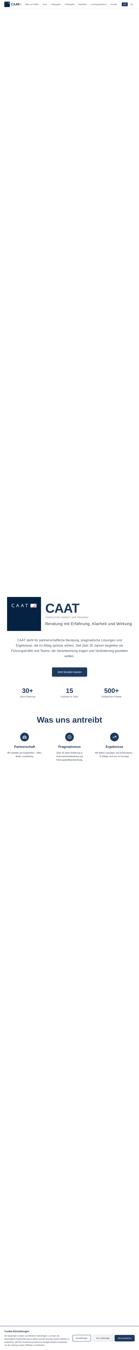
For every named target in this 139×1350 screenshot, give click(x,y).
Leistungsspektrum (99, 4)
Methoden (82, 4)
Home (18, 4)
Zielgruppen (56, 4)
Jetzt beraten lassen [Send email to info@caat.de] (69, 672)
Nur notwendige (102, 1338)
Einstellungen (81, 1338)
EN (131, 4)
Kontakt (113, 4)
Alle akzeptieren (124, 1338)
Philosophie (70, 4)
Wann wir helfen (32, 4)
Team (44, 4)
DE (124, 4)
